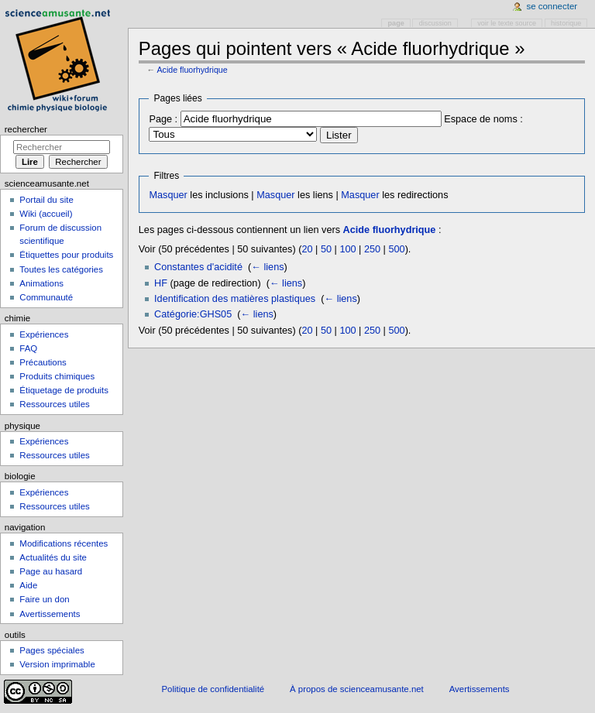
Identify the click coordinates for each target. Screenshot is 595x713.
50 (326, 249)
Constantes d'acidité (198, 267)
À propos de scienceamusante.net (357, 689)
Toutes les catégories (61, 269)
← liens (267, 267)
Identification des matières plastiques (234, 298)
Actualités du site (53, 557)
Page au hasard (50, 571)
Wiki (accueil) (45, 213)
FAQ (28, 348)
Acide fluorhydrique (191, 69)
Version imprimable (57, 664)
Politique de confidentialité (212, 689)
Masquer (168, 195)
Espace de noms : (483, 119)
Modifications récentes (63, 543)
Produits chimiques (57, 376)
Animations (41, 283)
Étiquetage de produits (63, 390)
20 (306, 249)
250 (372, 249)
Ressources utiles (54, 404)
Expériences (43, 334)
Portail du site (46, 199)
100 (347, 249)
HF (160, 283)
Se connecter (552, 6)
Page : (163, 119)
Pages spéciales (51, 650)
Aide (28, 585)
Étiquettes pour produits (66, 254)
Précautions (42, 362)
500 (396, 249)
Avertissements (49, 614)
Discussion (435, 23)
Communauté (46, 297)
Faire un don (44, 599)
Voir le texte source (506, 23)
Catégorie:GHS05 (193, 314)
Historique (566, 23)
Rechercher (26, 129)
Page (396, 23)
